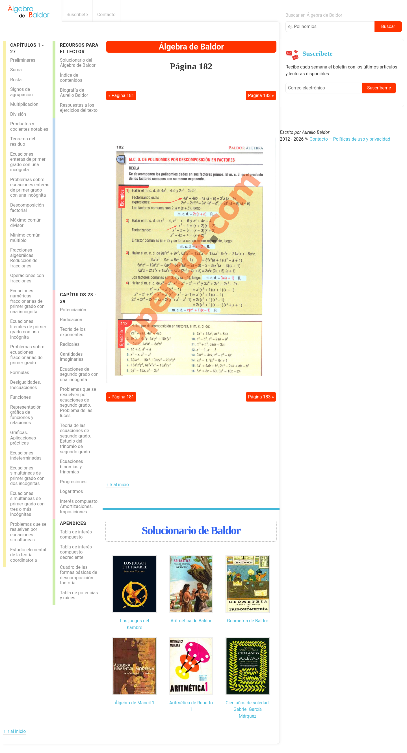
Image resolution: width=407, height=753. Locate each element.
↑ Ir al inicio (117, 484)
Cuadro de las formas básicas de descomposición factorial (78, 575)
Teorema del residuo (22, 141)
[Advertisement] (78, 203)
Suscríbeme (379, 88)
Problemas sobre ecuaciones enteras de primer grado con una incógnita (29, 187)
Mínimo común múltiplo (25, 237)
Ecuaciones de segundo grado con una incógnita (79, 374)
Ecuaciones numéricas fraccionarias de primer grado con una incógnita (27, 301)
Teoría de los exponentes (73, 332)
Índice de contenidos (71, 77)
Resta (16, 79)
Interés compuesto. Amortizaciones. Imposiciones (79, 506)
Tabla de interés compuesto (76, 534)
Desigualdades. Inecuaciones (25, 384)
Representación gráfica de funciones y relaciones (26, 415)
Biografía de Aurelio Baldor (74, 92)
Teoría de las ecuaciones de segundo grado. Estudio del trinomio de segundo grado (75, 438)
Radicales (69, 344)
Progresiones (73, 481)
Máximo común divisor (26, 222)
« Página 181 (121, 95)
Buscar (388, 26)
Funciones (20, 397)
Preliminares (22, 60)
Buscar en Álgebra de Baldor (313, 15)
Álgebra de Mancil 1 (135, 702)
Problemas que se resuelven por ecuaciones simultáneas (28, 532)
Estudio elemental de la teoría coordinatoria (28, 555)
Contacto (106, 14)
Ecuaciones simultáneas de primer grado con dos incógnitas (27, 475)
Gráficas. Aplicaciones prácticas (23, 438)
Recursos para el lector (79, 48)
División (18, 114)
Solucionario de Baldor (191, 530)
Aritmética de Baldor (190, 620)
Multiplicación (24, 104)
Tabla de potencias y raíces (79, 595)
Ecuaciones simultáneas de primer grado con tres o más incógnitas (27, 504)
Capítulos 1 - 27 (27, 48)
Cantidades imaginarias (71, 356)
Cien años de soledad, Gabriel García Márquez (248, 709)
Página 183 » (261, 95)
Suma (16, 69)
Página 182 (191, 66)
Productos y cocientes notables (29, 126)
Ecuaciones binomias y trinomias (71, 467)
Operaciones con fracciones (27, 278)
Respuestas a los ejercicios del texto (79, 107)
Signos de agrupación (21, 92)
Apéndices (73, 523)
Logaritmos (71, 491)
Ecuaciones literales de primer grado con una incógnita (28, 329)
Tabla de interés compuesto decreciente (76, 552)
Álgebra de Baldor (191, 47)
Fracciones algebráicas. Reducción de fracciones (23, 258)
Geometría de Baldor (247, 620)
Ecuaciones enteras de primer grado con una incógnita (28, 162)
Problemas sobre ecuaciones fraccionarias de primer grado (27, 354)
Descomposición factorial (27, 207)
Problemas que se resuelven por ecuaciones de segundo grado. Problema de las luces (78, 402)
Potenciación (73, 309)
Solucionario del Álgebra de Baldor (78, 62)
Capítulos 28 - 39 (78, 298)
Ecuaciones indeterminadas (26, 455)
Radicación (71, 319)
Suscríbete (77, 14)
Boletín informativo (276, 14)
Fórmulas (19, 372)
